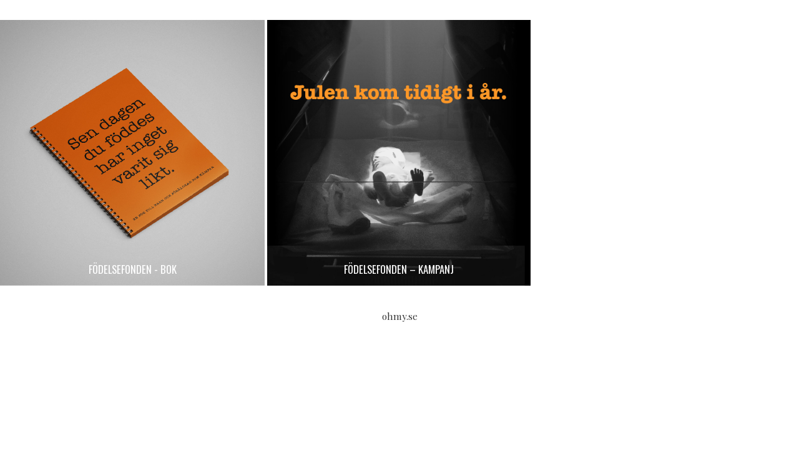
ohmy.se (400, 316)
